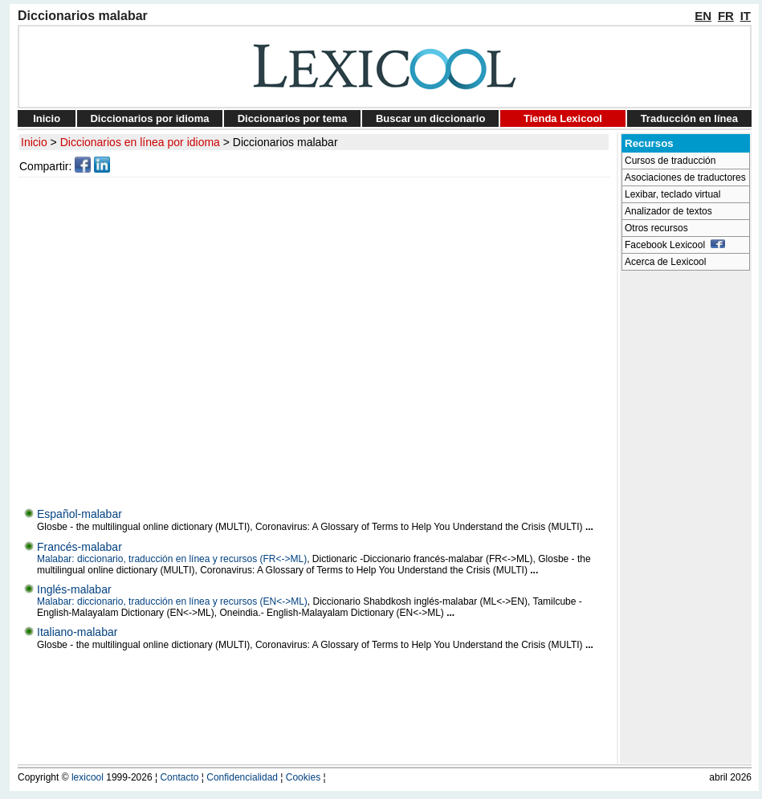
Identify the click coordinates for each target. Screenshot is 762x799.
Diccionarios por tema (293, 118)
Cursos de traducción (670, 160)
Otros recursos (656, 228)
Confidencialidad (242, 777)
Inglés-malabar (74, 589)
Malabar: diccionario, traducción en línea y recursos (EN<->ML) (172, 601)
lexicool (87, 777)
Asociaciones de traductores (685, 177)
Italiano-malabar (77, 632)
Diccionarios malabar (285, 142)
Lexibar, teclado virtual (672, 194)
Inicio (46, 118)
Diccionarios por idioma (149, 118)
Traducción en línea (689, 118)
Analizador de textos (668, 211)
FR (726, 15)
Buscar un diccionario (431, 118)
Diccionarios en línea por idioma (140, 142)
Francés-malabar (79, 546)
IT (745, 15)
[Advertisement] (150, 338)
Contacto (179, 777)
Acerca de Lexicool (665, 261)
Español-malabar (79, 514)
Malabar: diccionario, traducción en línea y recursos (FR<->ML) (172, 559)
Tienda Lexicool (563, 118)
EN (703, 15)
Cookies (303, 777)
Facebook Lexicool (675, 245)
